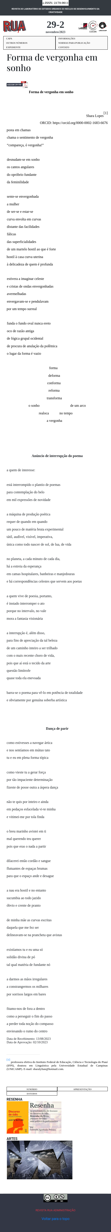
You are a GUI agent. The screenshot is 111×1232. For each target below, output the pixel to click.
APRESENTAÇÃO (82, 1089)
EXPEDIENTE (13, 47)
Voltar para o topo (55, 1219)
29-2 (55, 24)
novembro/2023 (55, 32)
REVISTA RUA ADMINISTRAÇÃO (55, 1210)
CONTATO (63, 47)
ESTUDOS (32, 1094)
